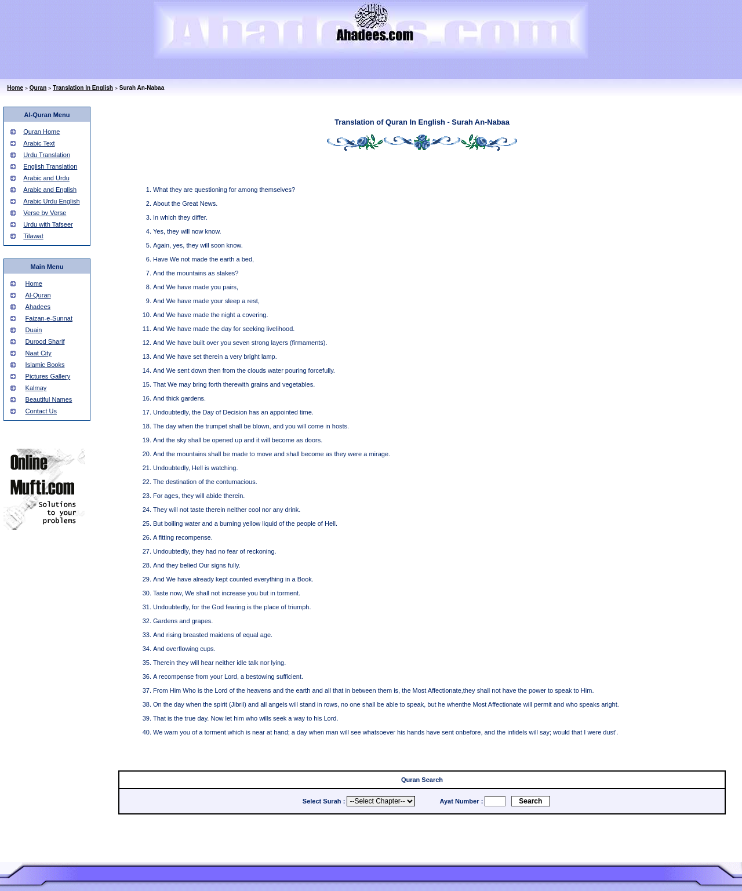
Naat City (39, 353)
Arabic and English (50, 189)
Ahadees (38, 306)
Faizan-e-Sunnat (49, 318)
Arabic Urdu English (51, 201)
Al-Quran (38, 295)
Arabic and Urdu (46, 177)
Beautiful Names (49, 399)
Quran (38, 88)
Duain (34, 329)
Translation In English (83, 88)
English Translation (50, 166)
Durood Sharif (45, 341)
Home (15, 88)
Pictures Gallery (48, 376)
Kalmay (36, 387)
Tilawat (33, 235)
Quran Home (41, 131)
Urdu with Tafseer (47, 224)
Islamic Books (45, 364)
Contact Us (41, 411)
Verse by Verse (44, 212)
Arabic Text (38, 143)
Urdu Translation (46, 154)
